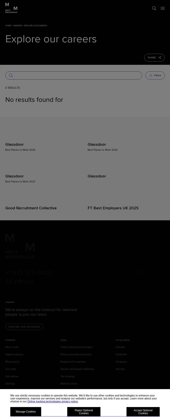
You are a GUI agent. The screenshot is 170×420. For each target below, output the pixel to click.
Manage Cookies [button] (26, 411)
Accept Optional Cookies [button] (143, 412)
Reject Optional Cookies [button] (84, 412)
